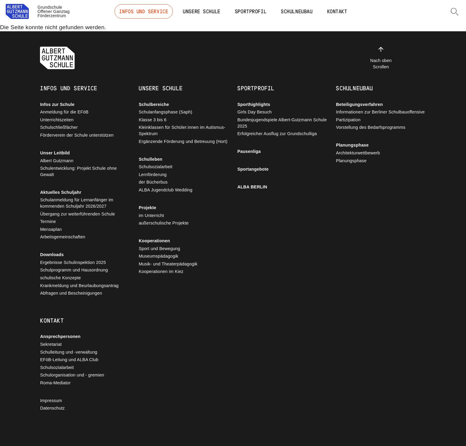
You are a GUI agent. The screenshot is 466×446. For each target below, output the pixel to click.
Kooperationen (154, 240)
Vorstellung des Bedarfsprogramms (370, 127)
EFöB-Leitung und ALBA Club (69, 359)
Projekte (147, 207)
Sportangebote (252, 169)
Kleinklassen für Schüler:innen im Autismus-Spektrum (182, 130)
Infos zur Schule (57, 104)
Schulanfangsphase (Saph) (165, 112)
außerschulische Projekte (164, 223)
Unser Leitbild (55, 152)
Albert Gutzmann (56, 160)
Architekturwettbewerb (358, 152)
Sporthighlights (253, 104)
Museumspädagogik (158, 256)
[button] (454, 11)
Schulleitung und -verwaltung (68, 352)
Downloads (51, 254)
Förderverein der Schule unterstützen (76, 135)
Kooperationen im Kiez (161, 271)
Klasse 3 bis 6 (152, 119)
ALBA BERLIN (252, 186)
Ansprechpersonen (60, 336)
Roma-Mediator (55, 382)
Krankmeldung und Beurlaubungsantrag (79, 285)
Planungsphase (352, 145)
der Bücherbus (153, 182)
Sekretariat (51, 344)
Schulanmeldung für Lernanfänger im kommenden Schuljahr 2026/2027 (76, 203)
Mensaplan (51, 229)
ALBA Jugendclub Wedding (165, 189)
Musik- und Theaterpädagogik (168, 264)
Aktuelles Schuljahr (60, 192)
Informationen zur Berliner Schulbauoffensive (380, 112)
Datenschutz (52, 408)
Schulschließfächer (59, 127)
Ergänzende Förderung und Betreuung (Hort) (183, 141)
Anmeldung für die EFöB (64, 112)
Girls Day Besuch (254, 112)
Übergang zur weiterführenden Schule (77, 214)
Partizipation (348, 119)
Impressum (51, 400)
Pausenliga (249, 151)
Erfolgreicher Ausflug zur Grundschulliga (277, 133)
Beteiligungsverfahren (359, 104)
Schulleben (150, 159)
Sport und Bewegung (159, 248)
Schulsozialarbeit (155, 166)
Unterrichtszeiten (56, 119)
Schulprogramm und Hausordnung (74, 270)
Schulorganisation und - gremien (72, 375)
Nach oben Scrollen (380, 57)
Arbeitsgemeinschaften (62, 236)
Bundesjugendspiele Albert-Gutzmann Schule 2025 (282, 123)
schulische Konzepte (60, 277)
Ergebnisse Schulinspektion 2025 (73, 262)
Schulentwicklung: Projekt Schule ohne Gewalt (78, 171)
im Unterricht (151, 215)
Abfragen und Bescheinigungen (71, 293)
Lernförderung (153, 174)
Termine (48, 221)
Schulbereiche (154, 104)
